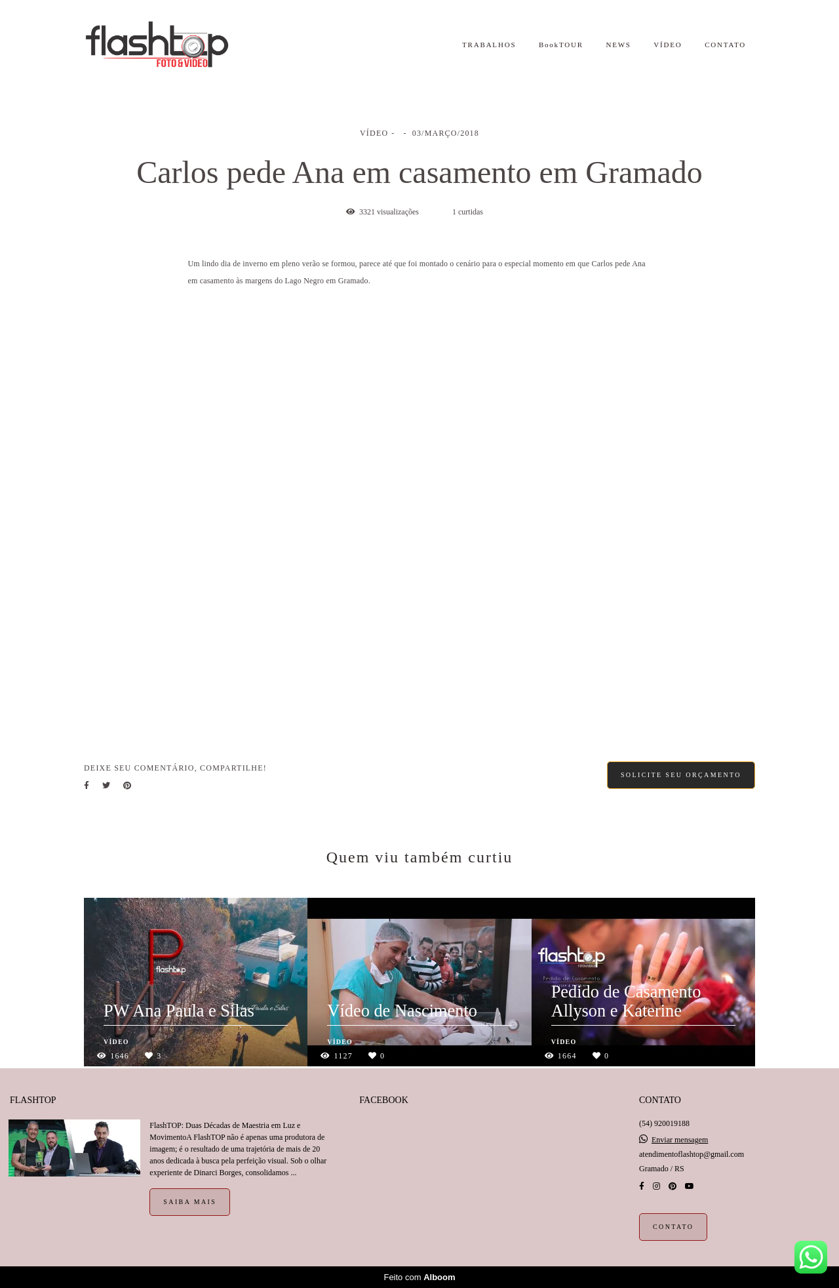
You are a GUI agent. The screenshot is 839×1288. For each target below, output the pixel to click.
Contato (673, 1226)
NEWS (618, 45)
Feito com (419, 1277)
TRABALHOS (489, 45)
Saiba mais (189, 1201)
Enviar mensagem (680, 1140)
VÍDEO (668, 45)
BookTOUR (561, 45)
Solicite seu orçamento (681, 774)
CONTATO (725, 45)
